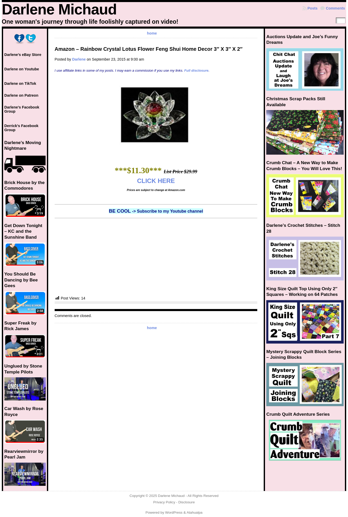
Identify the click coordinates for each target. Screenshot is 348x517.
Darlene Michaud (59, 9)
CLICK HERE (156, 180)
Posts (313, 8)
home (152, 33)
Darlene (79, 59)
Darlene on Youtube (21, 69)
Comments (335, 8)
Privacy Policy (164, 502)
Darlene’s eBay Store (22, 55)
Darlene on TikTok (20, 83)
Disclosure (186, 502)
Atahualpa (195, 512)
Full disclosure (196, 70)
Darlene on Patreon (21, 95)
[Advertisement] (156, 257)
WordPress (174, 512)
